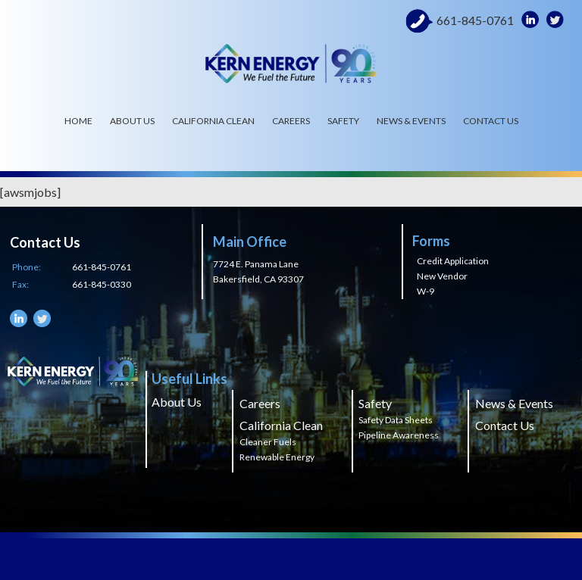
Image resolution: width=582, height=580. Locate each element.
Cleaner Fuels (267, 441)
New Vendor (442, 276)
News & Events (411, 120)
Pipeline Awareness (398, 435)
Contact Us (490, 120)
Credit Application (453, 261)
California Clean (213, 120)
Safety (343, 120)
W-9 (425, 291)
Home (78, 120)
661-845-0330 (101, 284)
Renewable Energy (276, 457)
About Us (132, 120)
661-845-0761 (475, 20)
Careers (291, 120)
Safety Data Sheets (395, 420)
